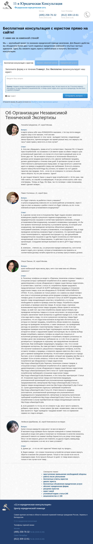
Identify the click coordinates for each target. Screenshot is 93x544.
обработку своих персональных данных (44, 102)
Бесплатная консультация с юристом (18, 63)
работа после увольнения (54, 477)
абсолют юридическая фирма (56, 486)
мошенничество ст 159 (52, 496)
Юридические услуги (69, 63)
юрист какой (48, 491)
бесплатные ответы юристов (55, 479)
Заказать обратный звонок (46, 63)
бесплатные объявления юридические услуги (62, 484)
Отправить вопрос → (75, 95)
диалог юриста (49, 481)
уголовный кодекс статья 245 (55, 494)
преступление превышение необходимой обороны (64, 474)
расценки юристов (51, 489)
